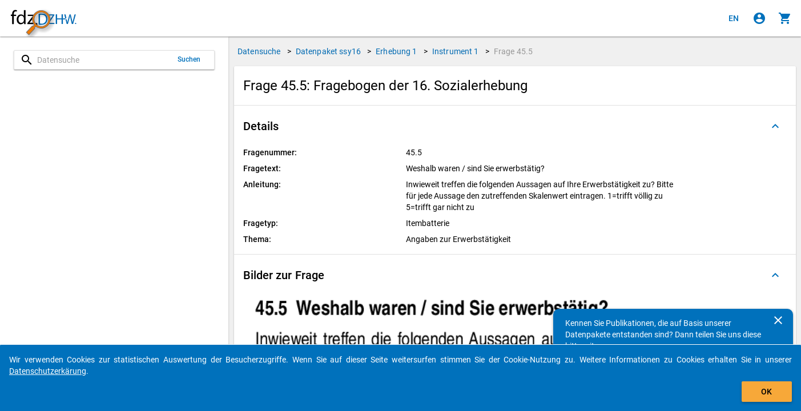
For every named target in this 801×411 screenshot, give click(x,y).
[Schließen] (778, 320)
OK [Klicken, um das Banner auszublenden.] (766, 391)
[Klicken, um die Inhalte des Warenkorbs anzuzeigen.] (785, 18)
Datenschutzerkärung (47, 371)
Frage (513, 51)
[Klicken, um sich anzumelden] (759, 18)
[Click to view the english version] (733, 18)
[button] (515, 126)
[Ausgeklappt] (775, 126)
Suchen (189, 59)
